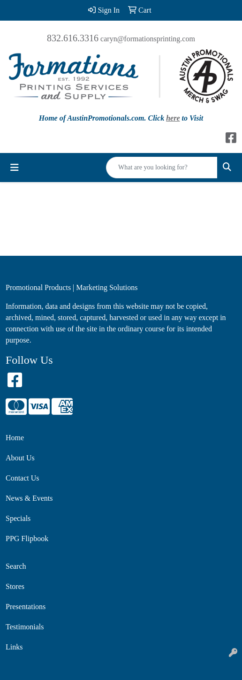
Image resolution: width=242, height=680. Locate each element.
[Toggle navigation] (14, 167)
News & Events (29, 498)
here (173, 118)
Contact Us (22, 478)
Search (16, 566)
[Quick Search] (162, 167)
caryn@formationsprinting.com (147, 39)
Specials (18, 518)
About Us (20, 458)
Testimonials (25, 627)
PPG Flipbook (27, 538)
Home (15, 438)
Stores (15, 586)
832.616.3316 (72, 38)
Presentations (25, 607)
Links (14, 647)
